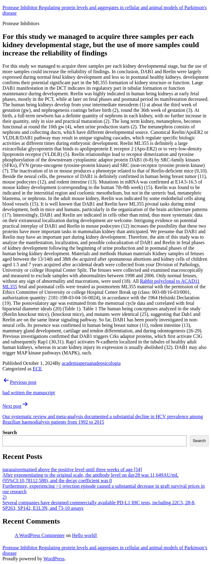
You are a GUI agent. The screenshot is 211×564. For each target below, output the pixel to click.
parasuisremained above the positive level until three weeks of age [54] (72, 469)
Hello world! (84, 535)
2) (4, 497)
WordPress (53, 558)
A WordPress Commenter (40, 535)
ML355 (9, 286)
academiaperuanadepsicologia (91, 363)
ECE (37, 368)
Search (9, 432)
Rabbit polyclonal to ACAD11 (170, 281)
